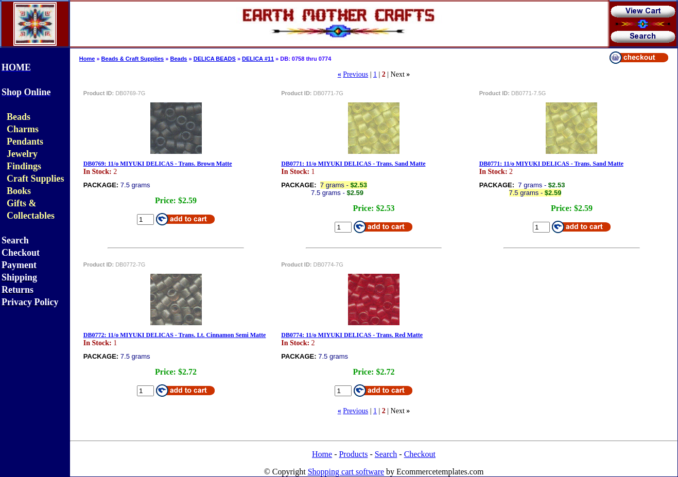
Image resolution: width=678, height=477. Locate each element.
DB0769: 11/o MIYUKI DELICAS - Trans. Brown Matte (157, 163)
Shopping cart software (346, 471)
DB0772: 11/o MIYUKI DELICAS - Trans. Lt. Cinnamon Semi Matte (174, 335)
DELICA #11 (258, 59)
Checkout (420, 454)
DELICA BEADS (215, 59)
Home (87, 59)
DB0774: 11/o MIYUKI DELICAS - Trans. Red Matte (352, 335)
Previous (355, 74)
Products (353, 454)
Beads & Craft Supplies (132, 59)
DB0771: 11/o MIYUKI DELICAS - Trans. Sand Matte (353, 163)
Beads (178, 59)
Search (386, 454)
